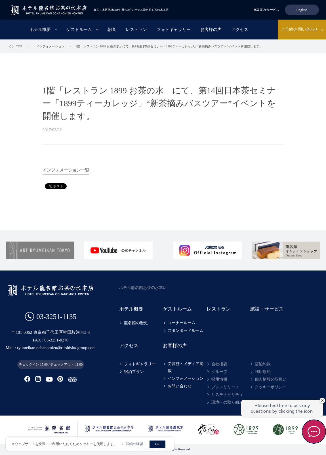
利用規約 (263, 372)
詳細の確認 (134, 444)
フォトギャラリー (174, 29)
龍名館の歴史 (136, 323)
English (302, 10)
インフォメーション (185, 378)
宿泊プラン (134, 372)
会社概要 (219, 364)
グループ (219, 372)
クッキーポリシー (271, 387)
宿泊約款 (263, 364)
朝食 (112, 29)
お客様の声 (211, 29)
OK (157, 444)
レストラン (136, 29)
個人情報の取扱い (271, 379)
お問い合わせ (180, 386)
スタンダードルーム (185, 330)
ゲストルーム (79, 29)
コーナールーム (181, 323)
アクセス (239, 29)
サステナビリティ (227, 395)
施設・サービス (267, 309)
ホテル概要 (40, 29)
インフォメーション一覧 (66, 170)
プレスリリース (225, 387)
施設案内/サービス (266, 9)
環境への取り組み (227, 402)
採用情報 (219, 379)
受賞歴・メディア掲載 (185, 367)
